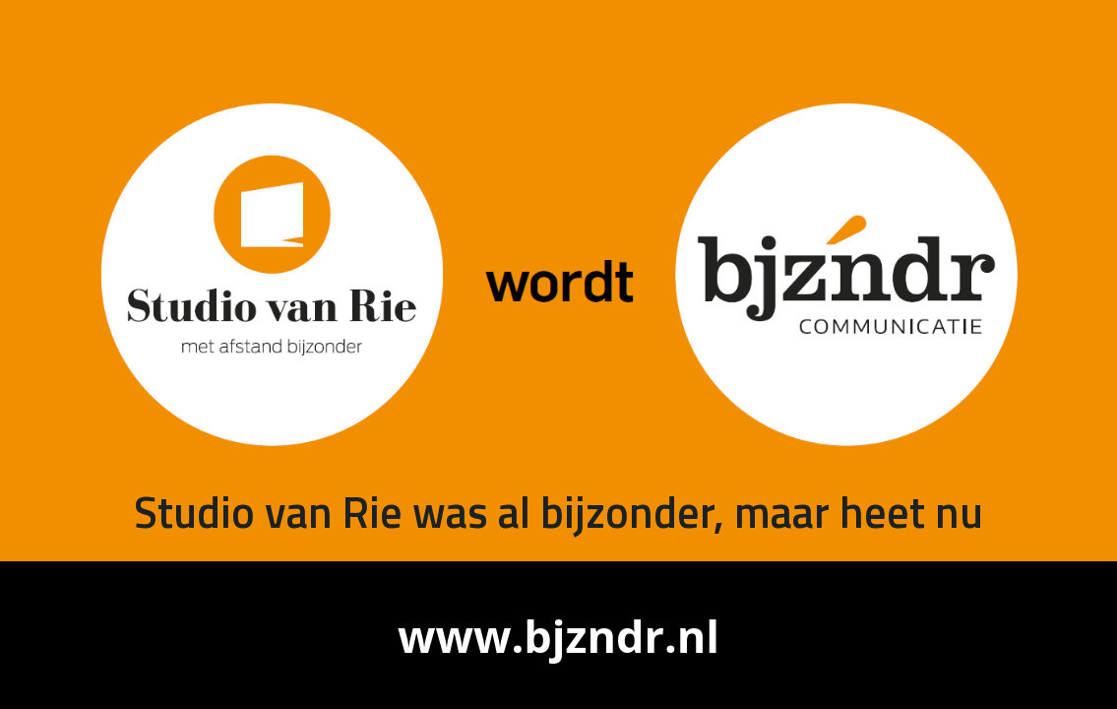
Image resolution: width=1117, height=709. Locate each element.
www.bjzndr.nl (558, 636)
